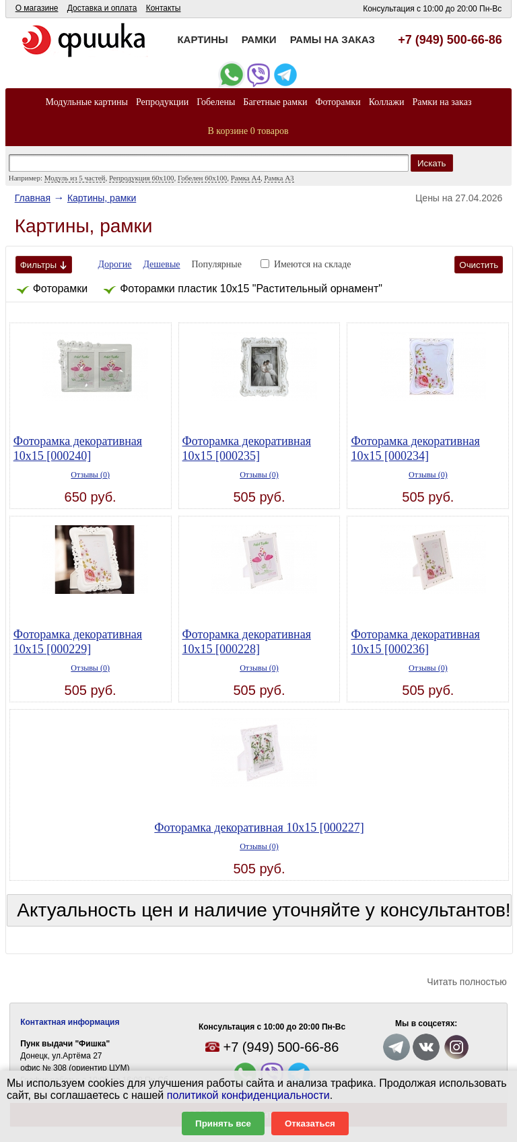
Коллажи (387, 102)
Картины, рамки (101, 198)
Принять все (223, 1123)
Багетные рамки (275, 102)
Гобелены (216, 102)
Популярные (216, 264)
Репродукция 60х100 (141, 178)
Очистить (478, 265)
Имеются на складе (312, 264)
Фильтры (43, 265)
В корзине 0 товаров (248, 131)
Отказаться (310, 1123)
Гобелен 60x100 (202, 178)
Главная (32, 198)
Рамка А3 (279, 178)
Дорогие (115, 264)
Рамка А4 (246, 178)
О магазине (37, 8)
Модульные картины (87, 102)
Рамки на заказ (441, 102)
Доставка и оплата (102, 8)
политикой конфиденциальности (248, 1095)
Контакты (163, 8)
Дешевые (161, 264)
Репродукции (162, 102)
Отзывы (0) (90, 474)
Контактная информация (69, 1022)
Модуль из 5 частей (75, 178)
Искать (431, 163)
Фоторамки (337, 102)
